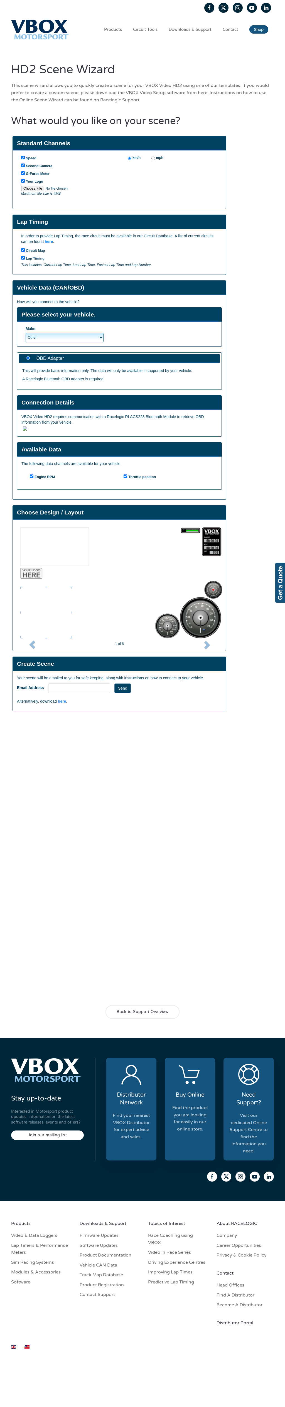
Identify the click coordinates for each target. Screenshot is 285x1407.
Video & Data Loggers (34, 1235)
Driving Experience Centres (176, 1262)
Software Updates (99, 1245)
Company (227, 1235)
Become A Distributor (239, 1305)
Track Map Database (101, 1275)
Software (20, 1282)
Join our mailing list (47, 1135)
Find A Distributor (235, 1295)
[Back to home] (41, 29)
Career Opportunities (239, 1245)
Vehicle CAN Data (98, 1265)
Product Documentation (105, 1255)
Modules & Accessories (36, 1272)
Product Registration (102, 1285)
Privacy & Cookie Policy (242, 1255)
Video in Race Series (169, 1252)
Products (113, 29)
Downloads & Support (190, 29)
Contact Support (97, 1294)
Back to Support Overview (142, 1011)
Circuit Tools (145, 29)
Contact (230, 29)
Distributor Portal (235, 1323)
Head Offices (230, 1285)
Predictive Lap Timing (171, 1282)
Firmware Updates (99, 1235)
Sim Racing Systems (32, 1262)
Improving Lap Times (170, 1272)
